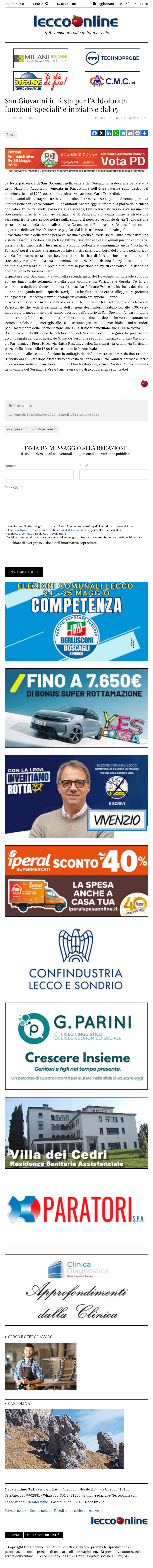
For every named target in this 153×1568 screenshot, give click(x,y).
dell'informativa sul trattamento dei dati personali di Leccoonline (46, 530)
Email (83, 466)
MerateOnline (37, 1502)
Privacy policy (15, 1511)
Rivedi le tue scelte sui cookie (76, 1511)
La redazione (14, 1502)
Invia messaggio (24, 572)
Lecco (11, 135)
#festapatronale (44, 429)
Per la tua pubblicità (43, 1535)
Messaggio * (14, 487)
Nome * (10, 466)
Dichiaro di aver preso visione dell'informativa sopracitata (52, 543)
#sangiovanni (17, 429)
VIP (101, 1502)
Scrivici (14, 1535)
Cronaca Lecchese (19, 118)
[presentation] (35, 556)
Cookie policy (40, 1511)
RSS (78, 1502)
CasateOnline (61, 1502)
